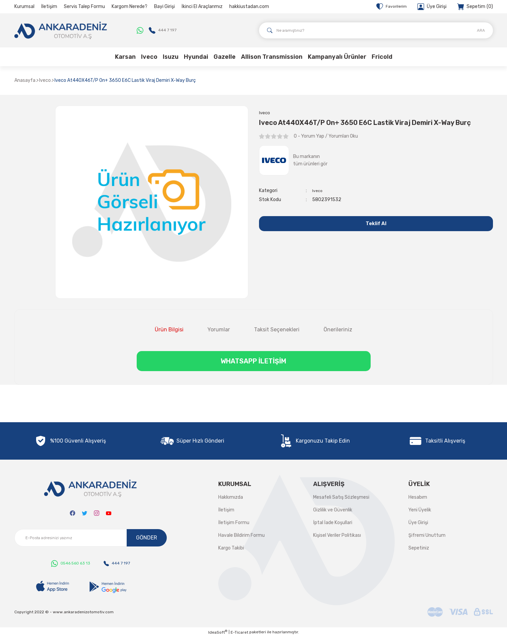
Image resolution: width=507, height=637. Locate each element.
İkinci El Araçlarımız (202, 6)
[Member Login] (432, 6)
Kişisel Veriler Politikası (337, 535)
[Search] (376, 30)
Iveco (318, 191)
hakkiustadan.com (249, 6)
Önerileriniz (338, 329)
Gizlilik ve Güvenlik (332, 510)
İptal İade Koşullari (332, 522)
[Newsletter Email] (90, 537)
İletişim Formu (233, 522)
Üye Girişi (418, 522)
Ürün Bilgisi (169, 329)
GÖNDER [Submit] (146, 537)
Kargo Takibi (231, 548)
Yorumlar (219, 329)
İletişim (49, 6)
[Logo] (60, 30)
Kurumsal (24, 6)
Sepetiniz (418, 548)
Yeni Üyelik (419, 510)
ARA (481, 30)
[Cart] (475, 6)
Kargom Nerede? (129, 6)
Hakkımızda (230, 497)
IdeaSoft (217, 632)
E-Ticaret (239, 632)
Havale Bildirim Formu (241, 535)
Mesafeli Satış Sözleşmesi (341, 497)
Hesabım (417, 497)
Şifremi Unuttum (427, 535)
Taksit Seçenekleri (276, 329)
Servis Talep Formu (84, 6)
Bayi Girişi (164, 6)
